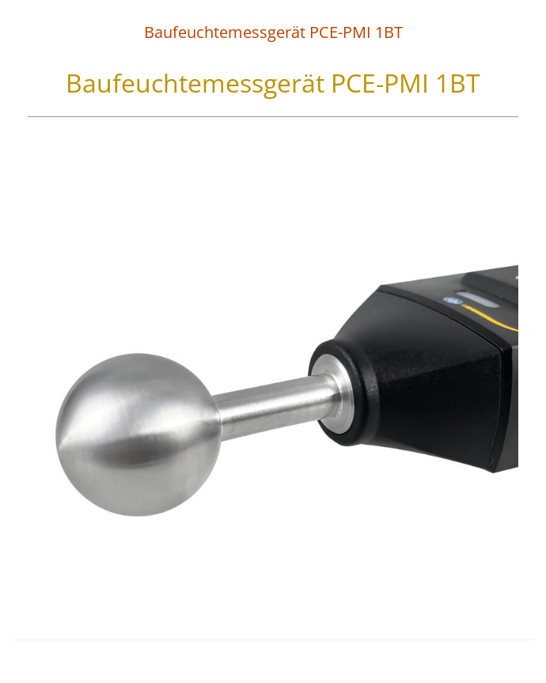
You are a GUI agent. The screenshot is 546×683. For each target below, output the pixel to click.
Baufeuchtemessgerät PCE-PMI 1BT (273, 32)
